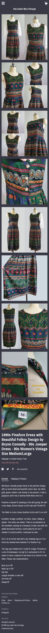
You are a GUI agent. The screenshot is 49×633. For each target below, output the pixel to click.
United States (16, 458)
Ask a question (22, 469)
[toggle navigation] (3, 3)
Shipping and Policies (22, 600)
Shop (4, 600)
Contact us (6, 603)
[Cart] (46, 4)
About (10, 600)
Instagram (5, 612)
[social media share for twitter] (8, 469)
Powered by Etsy (7, 628)
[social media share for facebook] (3, 469)
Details (5, 478)
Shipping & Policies (18, 478)
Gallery (35, 600)
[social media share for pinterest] (13, 469)
